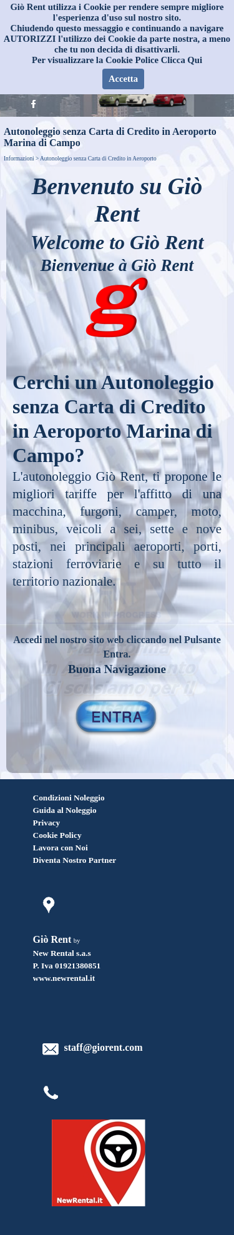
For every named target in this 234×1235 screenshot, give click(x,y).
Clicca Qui (181, 60)
